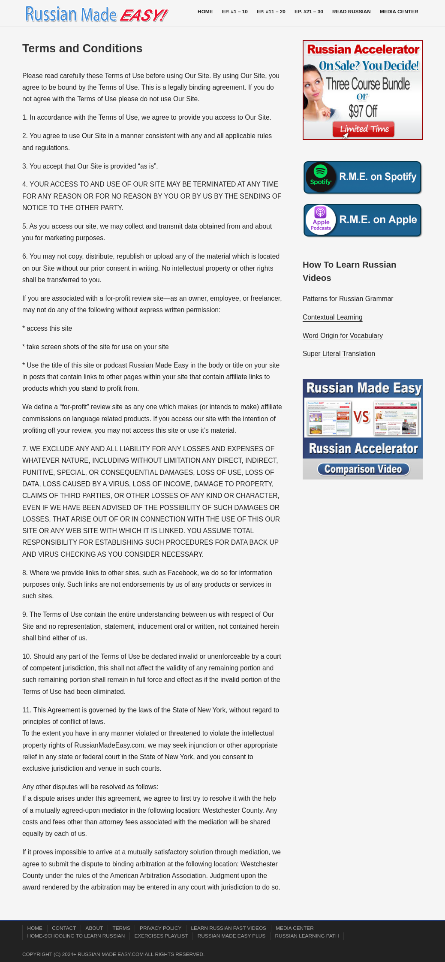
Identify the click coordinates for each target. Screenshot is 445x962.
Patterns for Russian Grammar (348, 298)
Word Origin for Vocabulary (343, 335)
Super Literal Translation (339, 353)
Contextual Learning (333, 317)
